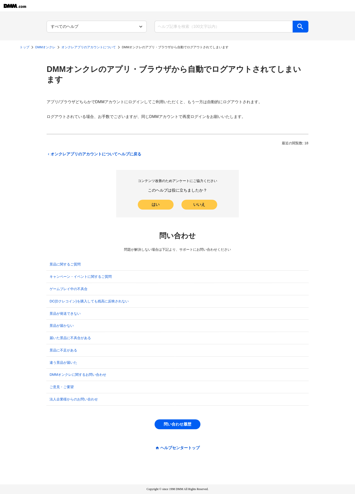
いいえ (199, 204)
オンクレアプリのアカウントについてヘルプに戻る (94, 154)
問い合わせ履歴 (177, 424)
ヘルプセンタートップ (180, 448)
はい (156, 204)
